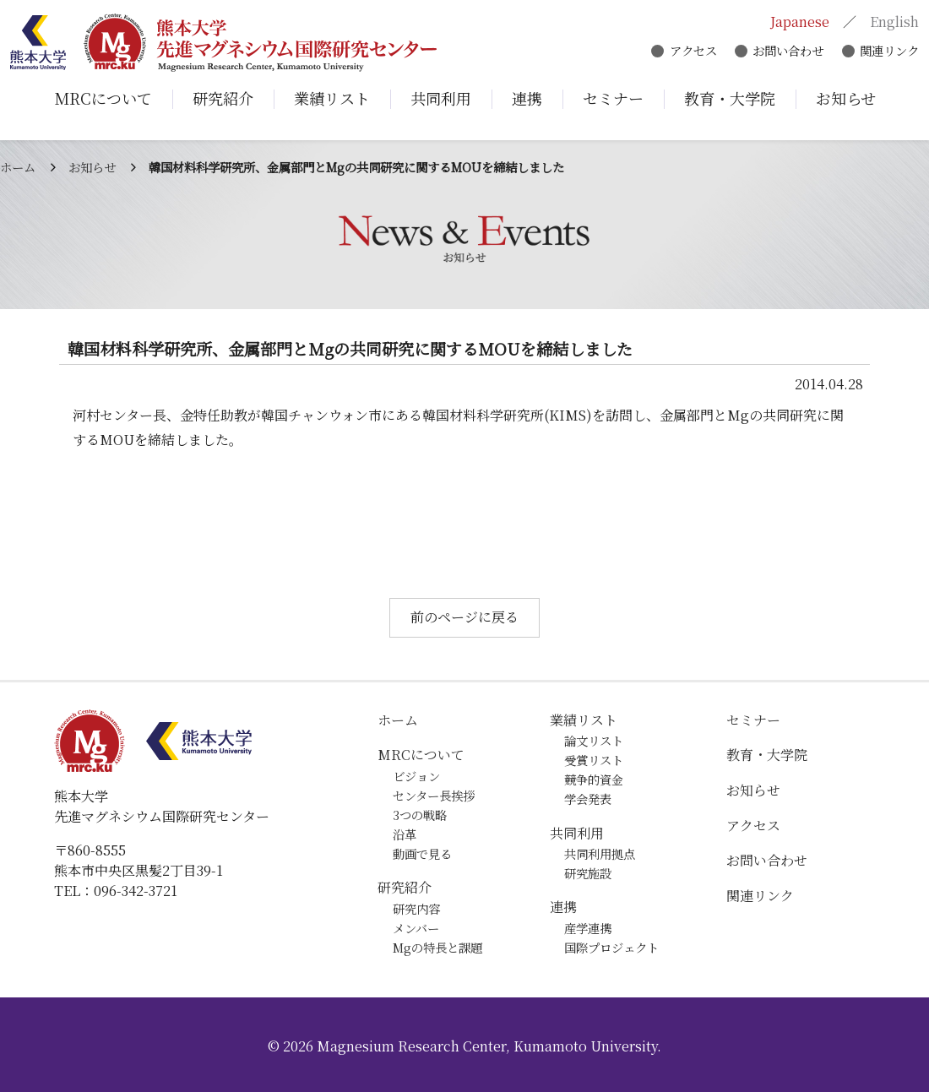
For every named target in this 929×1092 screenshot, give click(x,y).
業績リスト (583, 720)
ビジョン (416, 776)
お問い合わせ (785, 53)
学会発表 (587, 798)
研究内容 (416, 908)
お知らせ (92, 167)
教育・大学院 (766, 754)
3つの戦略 (420, 814)
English (891, 23)
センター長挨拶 (434, 795)
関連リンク (886, 53)
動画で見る (422, 853)
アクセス (690, 53)
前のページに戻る (464, 617)
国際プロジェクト (611, 947)
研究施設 (587, 873)
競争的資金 (593, 779)
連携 (563, 906)
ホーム (17, 167)
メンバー (416, 928)
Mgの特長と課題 (437, 947)
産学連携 (587, 928)
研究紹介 (405, 887)
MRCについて (421, 754)
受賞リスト (593, 760)
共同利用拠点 (599, 853)
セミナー (753, 720)
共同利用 (577, 833)
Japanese (797, 23)
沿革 (404, 834)
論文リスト (593, 740)
